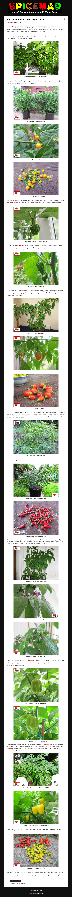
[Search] (67, 4)
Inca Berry (27, 290)
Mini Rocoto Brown (12, 539)
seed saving (10, 748)
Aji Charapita (18, 80)
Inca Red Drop (10, 412)
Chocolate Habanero (14, 200)
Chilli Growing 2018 (15, 881)
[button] (64, 19)
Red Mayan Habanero (29, 660)
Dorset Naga (21, 245)
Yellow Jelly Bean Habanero (47, 744)
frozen (20, 744)
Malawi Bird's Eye (16, 459)
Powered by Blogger (36, 890)
